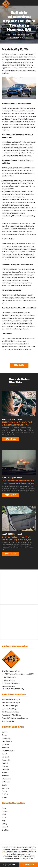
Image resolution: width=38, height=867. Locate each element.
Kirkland (5, 763)
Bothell (4, 754)
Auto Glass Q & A (8, 721)
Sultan (4, 797)
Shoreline (5, 772)
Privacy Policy (8, 680)
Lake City (5, 769)
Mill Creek (5, 757)
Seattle (4, 785)
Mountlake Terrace (8, 751)
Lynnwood (5, 744)
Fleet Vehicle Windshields (11, 715)
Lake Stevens (7, 741)
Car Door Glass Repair (10, 706)
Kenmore (5, 776)
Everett (4, 735)
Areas (4, 817)
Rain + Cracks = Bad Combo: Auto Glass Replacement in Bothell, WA (18, 482)
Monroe (4, 732)
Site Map (5, 830)
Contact (5, 827)
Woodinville (6, 760)
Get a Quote (28, 865)
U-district (5, 782)
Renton (4, 791)
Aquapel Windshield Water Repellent (15, 718)
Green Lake (6, 779)
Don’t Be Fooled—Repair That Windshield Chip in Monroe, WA (16, 538)
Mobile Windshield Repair (11, 703)
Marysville (5, 788)
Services (5, 811)
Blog (3, 821)
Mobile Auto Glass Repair (11, 699)
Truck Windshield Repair (11, 712)
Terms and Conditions (11, 683)
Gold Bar (5, 794)
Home (4, 808)
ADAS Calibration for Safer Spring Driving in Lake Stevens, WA (18, 423)
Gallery (4, 824)
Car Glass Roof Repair (10, 709)
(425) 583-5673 (9, 865)
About (4, 814)
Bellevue (5, 766)
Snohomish (6, 738)
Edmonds (5, 748)
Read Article (10, 439)
